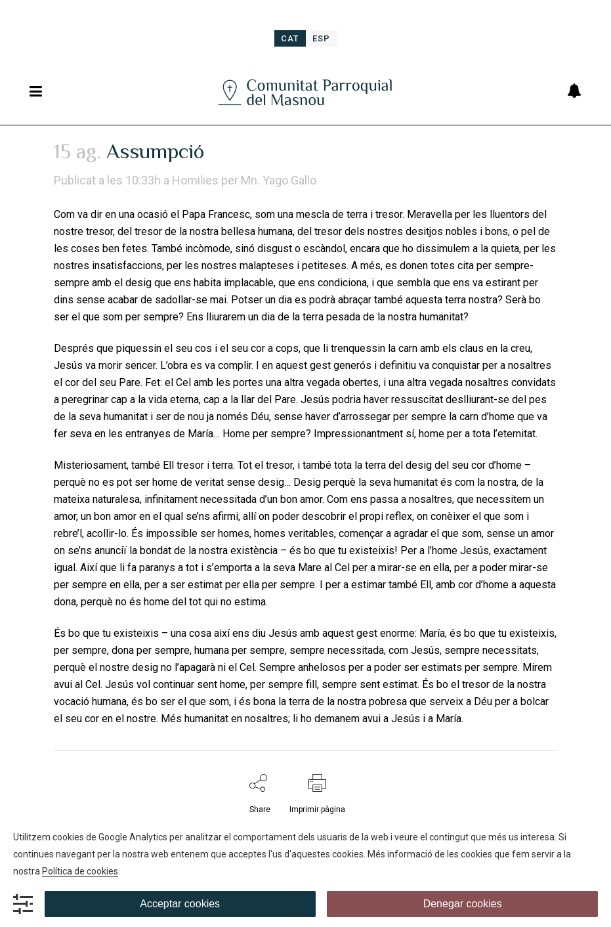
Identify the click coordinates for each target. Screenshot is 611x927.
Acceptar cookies (180, 903)
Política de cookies (80, 871)
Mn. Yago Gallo (278, 180)
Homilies (195, 180)
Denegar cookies (462, 903)
